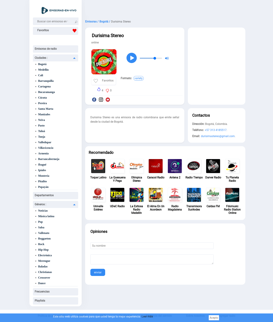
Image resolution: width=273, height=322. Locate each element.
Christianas (45, 272)
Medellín (43, 69)
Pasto (41, 125)
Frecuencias (42, 291)
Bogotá (42, 64)
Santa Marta (45, 108)
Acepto (214, 317)
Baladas (43, 266)
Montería (43, 175)
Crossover (44, 277)
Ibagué (42, 164)
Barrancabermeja (48, 159)
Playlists (40, 300)
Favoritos (57, 31)
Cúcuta (42, 97)
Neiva (41, 119)
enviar (98, 272)
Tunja (41, 136)
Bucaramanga (46, 92)
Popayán (43, 186)
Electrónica (45, 255)
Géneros (40, 204)
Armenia (43, 153)
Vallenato (43, 232)
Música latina (46, 216)
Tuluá (41, 131)
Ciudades (41, 57)
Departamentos (44, 195)
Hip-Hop (43, 249)
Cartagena (44, 86)
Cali (40, 75)
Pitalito (42, 181)
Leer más (147, 316)
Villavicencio (45, 147)
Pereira (42, 103)
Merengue (44, 260)
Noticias (43, 210)
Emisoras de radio (46, 48)
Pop (40, 221)
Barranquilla (46, 80)
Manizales (44, 114)
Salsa (41, 227)
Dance (42, 283)
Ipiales (42, 170)
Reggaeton (44, 238)
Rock (41, 244)
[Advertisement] (165, 8)
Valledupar (44, 142)
